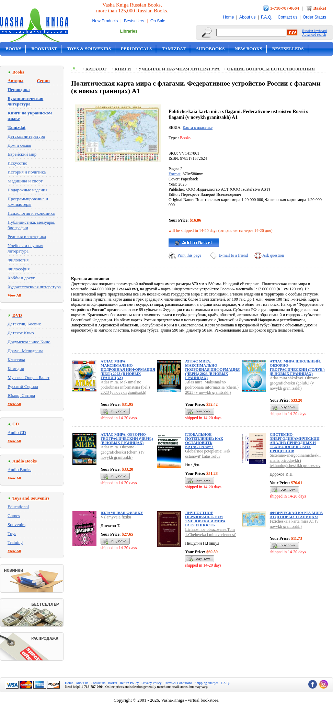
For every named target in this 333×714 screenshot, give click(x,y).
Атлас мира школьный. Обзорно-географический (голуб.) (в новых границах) (297, 367)
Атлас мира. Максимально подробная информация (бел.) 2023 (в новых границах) (128, 369)
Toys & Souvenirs (89, 48)
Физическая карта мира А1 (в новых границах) (296, 515)
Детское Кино (21, 332)
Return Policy (129, 683)
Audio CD (17, 432)
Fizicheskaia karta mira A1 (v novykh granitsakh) (294, 524)
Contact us (287, 17)
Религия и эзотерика (27, 236)
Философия (19, 268)
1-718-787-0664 (284, 8)
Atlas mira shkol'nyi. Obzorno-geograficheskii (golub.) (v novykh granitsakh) (295, 383)
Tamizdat (174, 48)
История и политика (27, 172)
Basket (319, 8)
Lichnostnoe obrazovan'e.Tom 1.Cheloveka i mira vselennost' (210, 532)
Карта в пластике (198, 127)
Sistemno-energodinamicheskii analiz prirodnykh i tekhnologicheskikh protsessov (295, 460)
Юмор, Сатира (21, 395)
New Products (105, 21)
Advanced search (314, 34)
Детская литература (26, 136)
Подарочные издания (27, 189)
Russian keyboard (314, 31)
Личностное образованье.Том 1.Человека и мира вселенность (205, 519)
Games (14, 515)
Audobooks (210, 48)
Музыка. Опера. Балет (28, 377)
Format (175, 173)
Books (13, 48)
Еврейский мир (22, 154)
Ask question (273, 255)
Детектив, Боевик (24, 323)
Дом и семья (19, 145)
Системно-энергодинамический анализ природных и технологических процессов (295, 442)
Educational (18, 506)
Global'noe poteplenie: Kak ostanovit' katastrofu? (207, 454)
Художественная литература (34, 286)
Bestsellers (134, 21)
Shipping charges (206, 683)
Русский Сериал (23, 386)
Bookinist (44, 48)
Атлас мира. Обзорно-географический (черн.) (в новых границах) (127, 438)
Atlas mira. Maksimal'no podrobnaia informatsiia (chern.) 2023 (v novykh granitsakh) (212, 387)
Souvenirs (16, 524)
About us (247, 17)
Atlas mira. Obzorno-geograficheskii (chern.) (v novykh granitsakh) (123, 452)
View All (14, 295)
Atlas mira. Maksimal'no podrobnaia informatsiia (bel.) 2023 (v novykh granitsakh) (125, 387)
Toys (12, 533)
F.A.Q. (266, 17)
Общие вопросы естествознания (271, 68)
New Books (248, 48)
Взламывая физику (122, 513)
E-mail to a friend (233, 255)
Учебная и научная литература (25, 248)
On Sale (157, 21)
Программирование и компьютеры (28, 201)
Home (228, 17)
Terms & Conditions (178, 683)
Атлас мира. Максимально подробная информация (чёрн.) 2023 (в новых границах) (212, 369)
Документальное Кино (29, 341)
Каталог (96, 68)
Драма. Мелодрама (25, 350)
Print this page (189, 255)
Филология (18, 260)
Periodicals (136, 48)
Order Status (314, 17)
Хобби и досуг (21, 277)
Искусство (17, 163)
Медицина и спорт (25, 180)
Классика (16, 359)
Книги (122, 68)
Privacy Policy (151, 683)
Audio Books (19, 469)
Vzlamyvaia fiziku (116, 517)
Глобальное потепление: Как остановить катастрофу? (204, 440)
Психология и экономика (31, 213)
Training (15, 542)
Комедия (16, 368)
